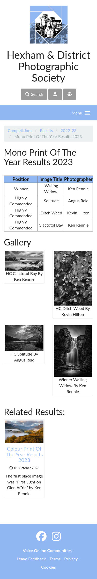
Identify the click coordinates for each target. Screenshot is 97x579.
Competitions (20, 130)
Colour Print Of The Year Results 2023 (24, 454)
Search (34, 94)
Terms (55, 558)
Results (46, 130)
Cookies (48, 566)
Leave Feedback (31, 558)
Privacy (71, 558)
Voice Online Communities (47, 550)
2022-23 (69, 130)
